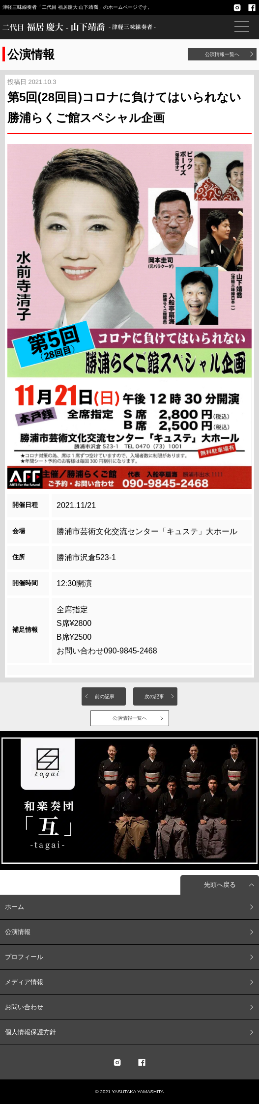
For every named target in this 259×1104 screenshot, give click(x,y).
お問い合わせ (24, 1007)
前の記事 (105, 696)
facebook (251, 7)
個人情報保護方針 (30, 1032)
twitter (117, 1062)
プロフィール (24, 957)
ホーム (14, 906)
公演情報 (17, 931)
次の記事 (154, 696)
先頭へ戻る (220, 884)
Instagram (237, 7)
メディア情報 (24, 982)
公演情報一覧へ (222, 54)
